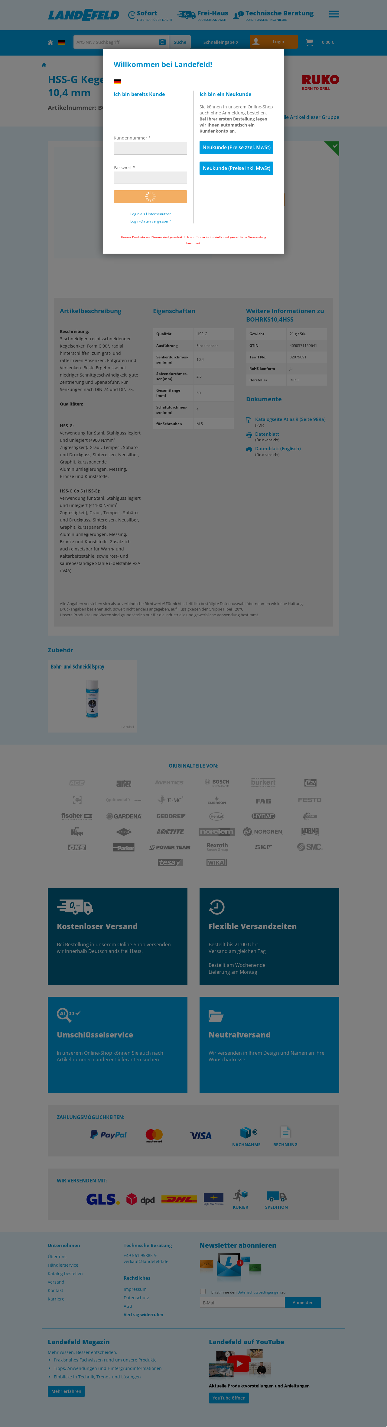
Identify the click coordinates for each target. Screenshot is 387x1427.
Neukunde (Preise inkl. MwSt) (236, 168)
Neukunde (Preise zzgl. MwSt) (237, 147)
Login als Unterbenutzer (150, 214)
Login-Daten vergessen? (150, 221)
